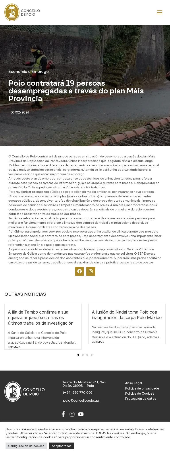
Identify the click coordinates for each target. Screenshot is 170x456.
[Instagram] (72, 414)
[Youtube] (81, 414)
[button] (78, 355)
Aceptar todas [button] (61, 446)
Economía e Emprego (28, 71)
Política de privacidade (142, 388)
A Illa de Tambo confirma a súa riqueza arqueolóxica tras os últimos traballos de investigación (40, 317)
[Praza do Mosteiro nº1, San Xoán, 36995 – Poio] (85, 384)
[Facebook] (63, 414)
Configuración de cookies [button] (26, 446)
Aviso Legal (133, 383)
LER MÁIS (14, 347)
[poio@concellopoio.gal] (81, 401)
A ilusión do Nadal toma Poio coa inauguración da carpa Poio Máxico (127, 314)
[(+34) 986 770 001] (78, 393)
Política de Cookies (139, 393)
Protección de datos (140, 399)
